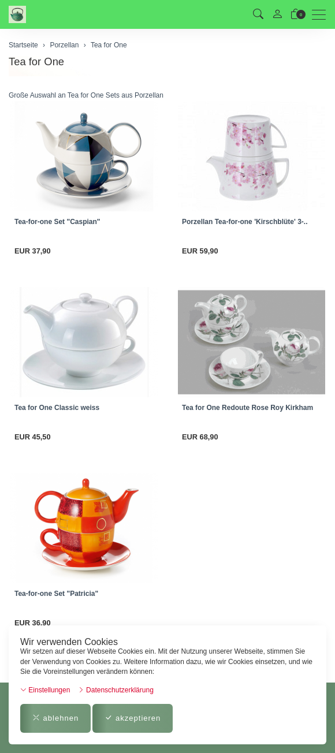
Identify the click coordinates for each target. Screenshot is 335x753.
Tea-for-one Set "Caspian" (57, 222)
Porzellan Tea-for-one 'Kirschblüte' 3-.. (245, 222)
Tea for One (36, 61)
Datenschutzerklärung (116, 690)
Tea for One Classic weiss (56, 408)
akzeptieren (133, 718)
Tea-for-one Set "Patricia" (56, 594)
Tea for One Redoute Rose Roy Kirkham (247, 408)
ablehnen (55, 718)
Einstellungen (45, 690)
